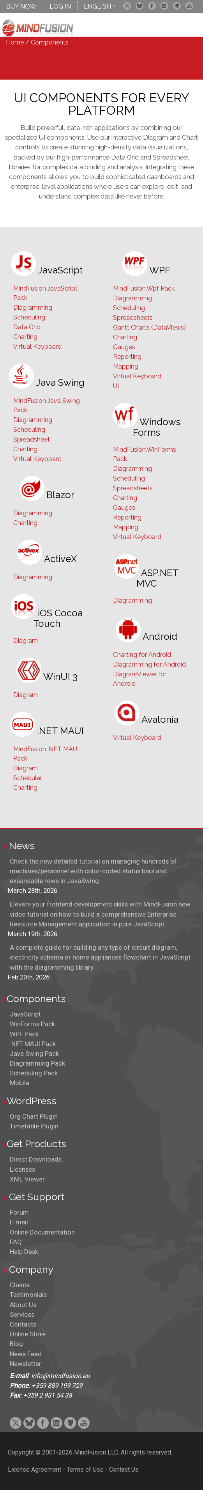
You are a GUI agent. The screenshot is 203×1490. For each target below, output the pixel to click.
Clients (20, 1285)
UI (116, 386)
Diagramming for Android (149, 664)
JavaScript (25, 1014)
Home (15, 42)
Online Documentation (42, 1232)
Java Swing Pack (34, 1053)
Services (22, 1314)
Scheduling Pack (34, 1073)
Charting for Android (142, 654)
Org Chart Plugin (34, 1116)
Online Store (28, 1334)
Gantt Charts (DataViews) (149, 327)
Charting (25, 337)
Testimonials (28, 1294)
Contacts (23, 1324)
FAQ (16, 1242)
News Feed (26, 1354)
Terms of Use (85, 1469)
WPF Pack (24, 1034)
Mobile (19, 1083)
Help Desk (24, 1252)
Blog (16, 1344)
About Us (23, 1305)
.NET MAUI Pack (33, 1044)
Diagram (25, 640)
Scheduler (27, 778)
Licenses (22, 1169)
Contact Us (124, 1469)
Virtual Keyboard (37, 346)
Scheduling (29, 317)
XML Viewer (27, 1179)
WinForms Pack (32, 1024)
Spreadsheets (133, 317)
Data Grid (27, 327)
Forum (19, 1212)
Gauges (124, 347)
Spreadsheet (31, 439)
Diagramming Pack (37, 1063)
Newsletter (25, 1364)
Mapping (125, 366)
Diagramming (32, 307)
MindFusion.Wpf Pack (144, 288)
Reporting (127, 356)
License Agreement (34, 1469)
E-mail (19, 1222)
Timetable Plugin (34, 1126)
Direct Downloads (36, 1159)
